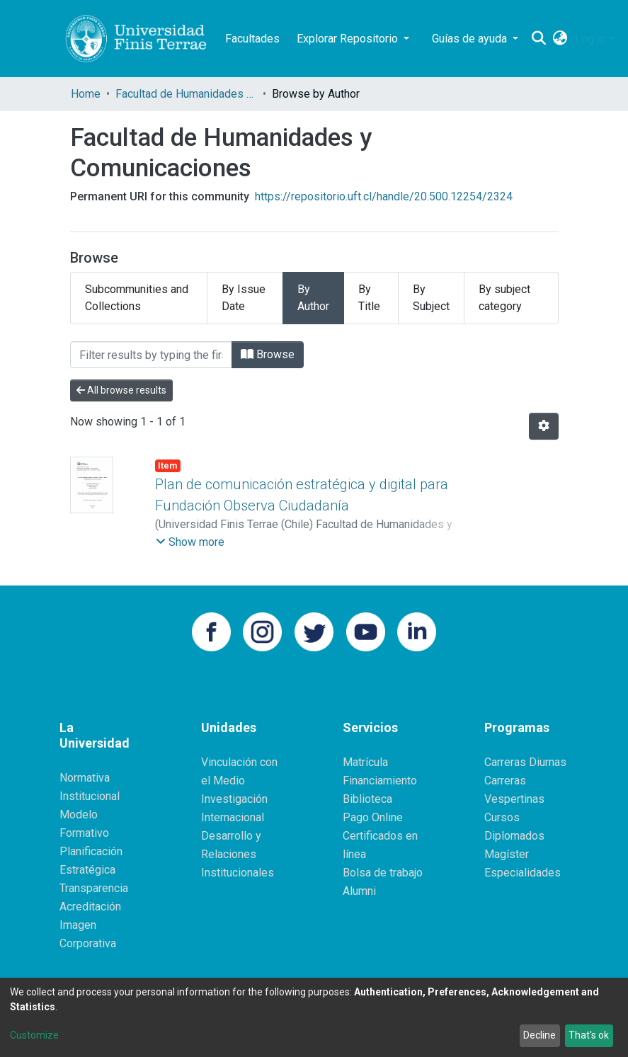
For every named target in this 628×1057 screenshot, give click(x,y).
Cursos (502, 817)
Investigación (234, 799)
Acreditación (90, 906)
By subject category (504, 297)
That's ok (589, 1035)
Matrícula (365, 762)
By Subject (431, 297)
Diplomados (514, 835)
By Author (313, 297)
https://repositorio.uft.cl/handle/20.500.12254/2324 (384, 196)
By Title (369, 297)
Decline (539, 1035)
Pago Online (373, 817)
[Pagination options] (544, 426)
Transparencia (93, 888)
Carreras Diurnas (525, 762)
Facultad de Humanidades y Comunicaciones (186, 94)
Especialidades (522, 872)
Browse (268, 354)
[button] (560, 38)
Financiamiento (380, 780)
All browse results (121, 390)
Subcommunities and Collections (136, 297)
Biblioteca (367, 799)
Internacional (232, 817)
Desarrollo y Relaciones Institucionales (237, 854)
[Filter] (151, 354)
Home (86, 94)
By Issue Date (244, 297)
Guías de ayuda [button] (471, 38)
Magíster (506, 854)
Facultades (252, 38)
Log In (590, 38)
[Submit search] (539, 39)
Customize (34, 1035)
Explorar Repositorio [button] (349, 38)
